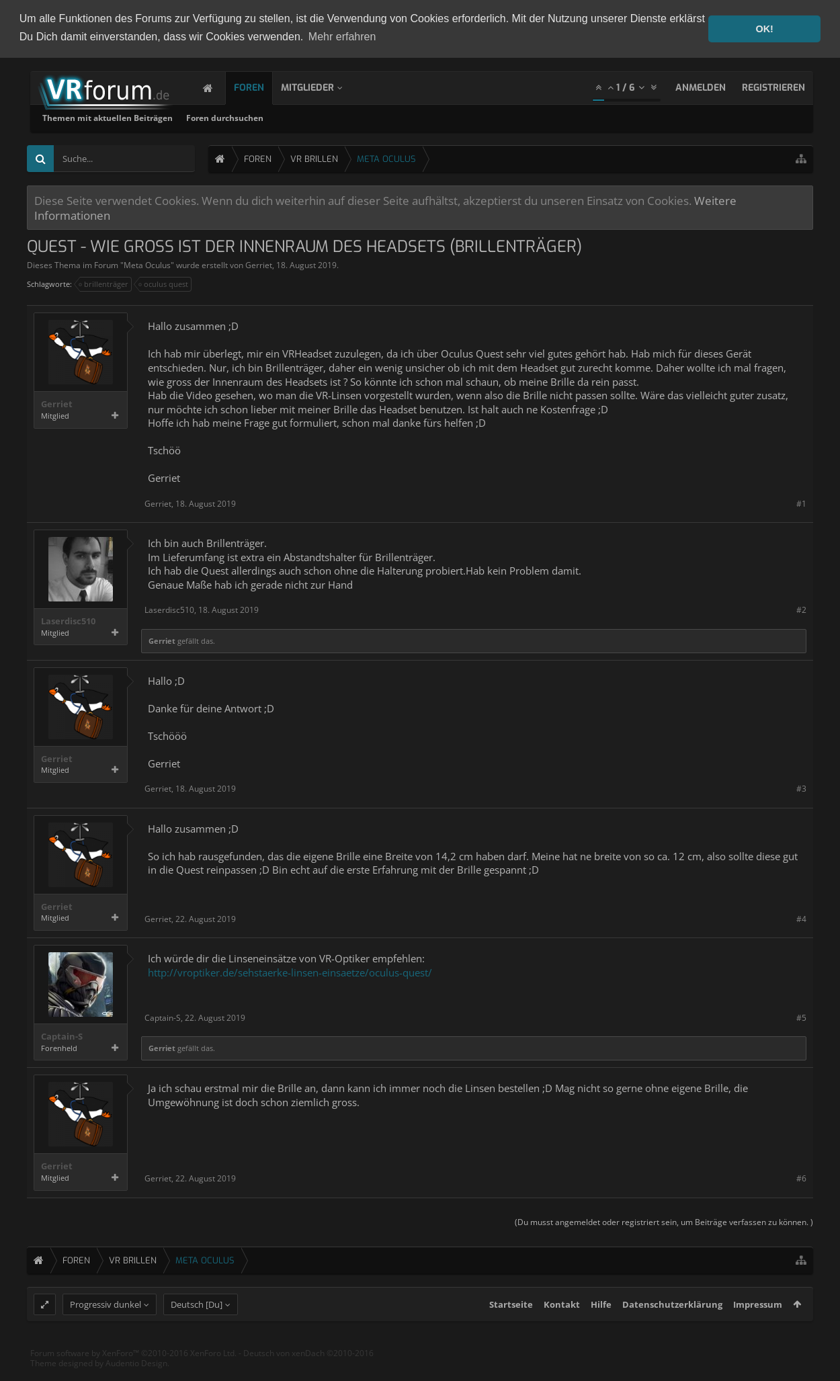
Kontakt (562, 1329)
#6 (801, 1177)
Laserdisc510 (68, 620)
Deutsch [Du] (196, 1329)
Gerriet (258, 263)
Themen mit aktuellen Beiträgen (285, 116)
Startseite (511, 1329)
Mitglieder (320, 86)
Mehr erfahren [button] (342, 36)
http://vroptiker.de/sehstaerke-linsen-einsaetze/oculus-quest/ (290, 970)
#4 (801, 918)
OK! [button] (764, 29)
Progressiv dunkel (105, 1329)
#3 (801, 787)
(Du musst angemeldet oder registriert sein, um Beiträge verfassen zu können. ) (664, 1220)
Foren (262, 86)
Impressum (757, 1329)
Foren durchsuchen (403, 116)
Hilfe (601, 1329)
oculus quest (164, 283)
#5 (801, 1016)
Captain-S (62, 1035)
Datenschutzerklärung (672, 1329)
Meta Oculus (147, 263)
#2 (801, 608)
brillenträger (104, 283)
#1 (801, 502)
